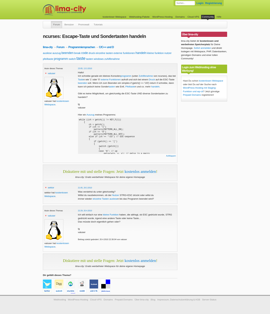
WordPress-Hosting (162, 17)
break (77, 53)
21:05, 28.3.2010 (85, 188)
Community (208, 17)
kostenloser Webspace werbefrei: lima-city (77, 10)
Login (200, 3)
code (84, 53)
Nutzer (115, 195)
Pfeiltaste (130, 86)
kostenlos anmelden (140, 171)
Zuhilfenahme (146, 76)
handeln (141, 53)
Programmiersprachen (81, 47)
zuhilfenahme (112, 58)
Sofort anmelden (202, 48)
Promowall (83, 24)
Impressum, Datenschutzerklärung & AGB (178, 299)
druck (92, 53)
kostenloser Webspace (114, 17)
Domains (180, 17)
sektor (51, 187)
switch (72, 58)
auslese (47, 53)
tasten (89, 58)
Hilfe (219, 17)
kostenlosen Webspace (211, 80)
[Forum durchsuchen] (185, 3)
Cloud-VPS (193, 17)
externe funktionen (124, 53)
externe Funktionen (111, 79)
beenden (67, 53)
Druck (152, 79)
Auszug (90, 114)
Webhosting (60, 299)
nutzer (168, 53)
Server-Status (209, 299)
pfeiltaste (48, 58)
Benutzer (69, 24)
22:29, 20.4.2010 (85, 211)
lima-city (48, 47)
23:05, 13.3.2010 (85, 68)
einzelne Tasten (101, 198)
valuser (51, 73)
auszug (56, 53)
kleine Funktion (111, 214)
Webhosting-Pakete (139, 17)
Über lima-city (141, 299)
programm (61, 58)
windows (99, 58)
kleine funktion (155, 53)
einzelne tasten (104, 53)
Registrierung (213, 3)
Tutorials (98, 24)
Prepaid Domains (192, 95)
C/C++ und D (106, 47)
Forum (56, 24)
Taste (81, 79)
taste (80, 58)
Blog (153, 299)
